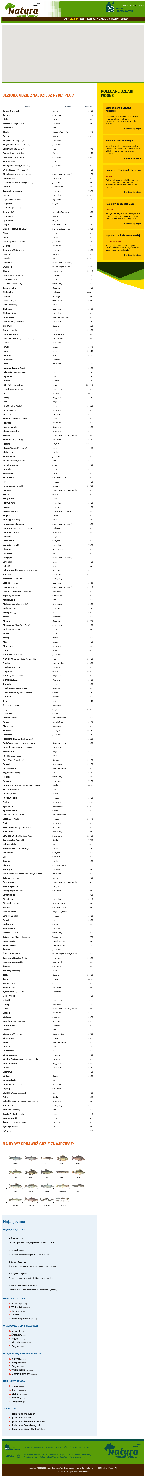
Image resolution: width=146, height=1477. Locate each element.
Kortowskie (8, 477)
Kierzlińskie (9, 439)
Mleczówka (8, 625)
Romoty (7, 785)
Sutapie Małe (9, 911)
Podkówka (8, 743)
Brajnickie (8, 144)
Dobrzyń (7, 254)
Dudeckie (7, 262)
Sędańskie (8, 852)
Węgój (6, 1042)
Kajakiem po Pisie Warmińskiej (123, 235)
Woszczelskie (9, 1080)
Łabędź (6, 566)
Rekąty (6, 776)
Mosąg (6, 637)
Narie (6, 650)
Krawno (7, 490)
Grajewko (8, 325)
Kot (4, 481)
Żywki (6, 1126)
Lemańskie (8, 540)
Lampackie (8, 528)
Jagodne (7, 355)
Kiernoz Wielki (10, 427)
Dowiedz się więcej (132, 128)
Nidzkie (7, 663)
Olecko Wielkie (10, 692)
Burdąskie (8, 165)
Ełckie (6, 271)
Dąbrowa (7, 199)
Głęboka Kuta (9, 313)
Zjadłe (6, 1114)
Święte (6, 966)
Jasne (5, 363)
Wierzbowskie (10, 1063)
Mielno (6, 621)
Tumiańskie (9, 987)
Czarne (6, 182)
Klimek (6, 456)
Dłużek (6, 237)
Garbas (6, 283)
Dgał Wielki (8, 220)
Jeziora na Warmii (22, 1417)
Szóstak (7, 932)
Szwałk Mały (9, 941)
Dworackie (8, 266)
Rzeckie (7, 814)
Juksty (6, 397)
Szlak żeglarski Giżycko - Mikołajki (119, 109)
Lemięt (6, 545)
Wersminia (8, 1038)
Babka (6, 111)
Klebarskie (8, 452)
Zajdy (5, 1097)
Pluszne (7, 730)
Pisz (5, 726)
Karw (5, 410)
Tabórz (6, 970)
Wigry (14, 1338)
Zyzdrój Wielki (10, 1118)
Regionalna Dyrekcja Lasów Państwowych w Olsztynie (67, 1447)
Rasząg (6, 768)
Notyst (6, 675)
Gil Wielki (7, 296)
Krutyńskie (8, 498)
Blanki (6, 132)
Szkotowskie (9, 928)
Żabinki (6, 1122)
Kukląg (6, 519)
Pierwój (7, 717)
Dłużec (6, 233)
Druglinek (17, 1401)
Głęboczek (8, 309)
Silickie (6, 861)
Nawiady (7, 658)
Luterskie (7, 561)
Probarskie (8, 751)
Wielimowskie (10, 1055)
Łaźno (6, 587)
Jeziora (74, 19)
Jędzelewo (8, 389)
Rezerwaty (92, 19)
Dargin (6, 195)
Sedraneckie (9, 840)
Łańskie (7, 574)
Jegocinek (8, 376)
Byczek (6, 169)
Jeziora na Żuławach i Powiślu (28, 1421)
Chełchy (7, 174)
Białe (5, 119)
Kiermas (7, 422)
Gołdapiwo (8, 321)
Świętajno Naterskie (13, 962)
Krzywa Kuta (9, 502)
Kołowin (7, 469)
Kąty (5, 414)
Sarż (5, 823)
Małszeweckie (10, 604)
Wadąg (6, 1012)
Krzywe (6, 507)
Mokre (6, 633)
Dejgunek (7, 203)
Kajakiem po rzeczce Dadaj (120, 203)
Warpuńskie (9, 1025)
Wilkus (6, 1067)
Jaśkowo (7, 368)
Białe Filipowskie (20, 1318)
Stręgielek (8, 899)
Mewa (14, 1386)
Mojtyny (7, 629)
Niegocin (7, 671)
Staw (5, 890)
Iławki (6, 347)
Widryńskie (8, 1050)
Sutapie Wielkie (10, 915)
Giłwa (6, 300)
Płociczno (7, 734)
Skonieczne (8, 873)
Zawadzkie (8, 1105)
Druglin (6, 258)
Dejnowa (7, 207)
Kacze (14, 1390)
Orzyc (6, 705)
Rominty (16, 1397)
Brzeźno (7, 157)
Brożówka (8, 153)
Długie (6, 224)
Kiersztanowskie (11, 431)
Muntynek (8, 646)
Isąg (5, 351)
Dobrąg (6, 245)
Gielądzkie (8, 292)
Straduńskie (9, 894)
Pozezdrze (8, 747)
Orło (5, 701)
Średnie (7, 949)
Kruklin (6, 494)
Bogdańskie (9, 140)
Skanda (6, 865)
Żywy (5, 1130)
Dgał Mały (8, 216)
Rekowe (7, 781)
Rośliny (115, 19)
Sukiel (6, 907)
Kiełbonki (7, 418)
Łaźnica (6, 582)
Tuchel (6, 979)
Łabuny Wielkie (10, 570)
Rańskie (7, 764)
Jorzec (6, 393)
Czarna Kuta (9, 178)
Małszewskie (9, 608)
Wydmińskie (18, 1369)
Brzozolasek (9, 161)
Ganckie (7, 279)
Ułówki (6, 1000)
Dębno (6, 212)
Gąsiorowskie (9, 288)
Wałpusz (7, 1017)
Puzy (5, 760)
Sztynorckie (9, 937)
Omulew (7, 696)
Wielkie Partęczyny (12, 1059)
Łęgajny (7, 591)
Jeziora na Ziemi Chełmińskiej (28, 1429)
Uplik (5, 1008)
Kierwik (7, 435)
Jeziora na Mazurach (23, 1413)
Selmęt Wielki (10, 844)
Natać (6, 654)
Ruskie (6, 793)
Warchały (7, 1021)
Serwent (7, 848)
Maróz (6, 616)
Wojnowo (7, 1071)
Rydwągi (7, 802)
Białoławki (8, 127)
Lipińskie (7, 553)
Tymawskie (8, 991)
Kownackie (8, 486)
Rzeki (82, 19)
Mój (5, 642)
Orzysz (6, 709)
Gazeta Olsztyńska (129, 5)
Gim (5, 304)
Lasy (66, 19)
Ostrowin (7, 713)
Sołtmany (7, 878)
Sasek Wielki (9, 831)
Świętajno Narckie (12, 958)
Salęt (5, 818)
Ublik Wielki (9, 995)
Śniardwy (15, 1238)
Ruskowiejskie (10, 797)
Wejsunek (8, 1034)
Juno (5, 401)
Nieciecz (7, 667)
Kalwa (6, 405)
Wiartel (6, 1046)
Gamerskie (8, 275)
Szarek (6, 920)
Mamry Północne (19, 1285)
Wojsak (6, 1076)
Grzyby (125, 19)
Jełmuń (6, 380)
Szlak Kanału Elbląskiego (119, 140)
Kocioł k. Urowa (10, 465)
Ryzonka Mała (10, 810)
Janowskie (8, 359)
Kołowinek (8, 473)
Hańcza (15, 1303)
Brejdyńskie (9, 148)
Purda (6, 755)
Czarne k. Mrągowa (12, 191)
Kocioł (6, 460)
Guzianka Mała (10, 334)
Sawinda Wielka (11, 835)
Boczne (6, 136)
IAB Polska (85, 1472)
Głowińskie (8, 317)
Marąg (6, 612)
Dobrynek (8, 250)
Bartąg (6, 115)
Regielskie (8, 772)
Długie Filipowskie (12, 228)
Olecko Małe (9, 688)
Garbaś (15, 1311)
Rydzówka (8, 806)
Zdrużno (7, 1109)
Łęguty (6, 595)
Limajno (7, 549)
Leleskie (7, 536)
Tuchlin (6, 983)
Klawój (6, 448)
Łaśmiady (8, 578)
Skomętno (8, 869)
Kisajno (6, 443)
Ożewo (15, 1314)
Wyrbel (6, 1092)
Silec (5, 856)
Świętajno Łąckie (11, 953)
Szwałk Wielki (10, 945)
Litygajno (7, 557)
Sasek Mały (8, 827)
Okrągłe (7, 679)
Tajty (5, 974)
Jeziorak (7, 384)
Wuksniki (7, 1084)
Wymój (6, 1088)
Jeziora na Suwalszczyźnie (26, 1425)
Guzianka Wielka (11, 338)
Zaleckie (7, 1101)
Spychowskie (9, 882)
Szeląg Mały (9, 924)
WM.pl (141, 5)
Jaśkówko (8, 372)
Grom (6, 330)
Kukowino (8, 524)
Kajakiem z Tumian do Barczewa (123, 170)
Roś (5, 789)
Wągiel (6, 1029)
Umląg (6, 1004)
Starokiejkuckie (11, 886)
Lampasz (7, 532)
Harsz (6, 342)
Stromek (7, 903)
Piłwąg (6, 722)
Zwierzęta (104, 19)
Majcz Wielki (9, 599)
